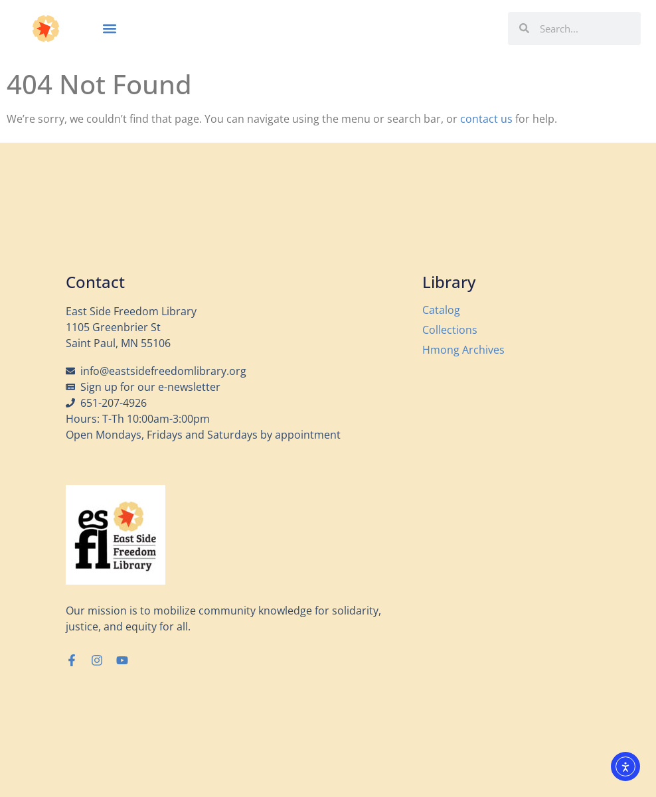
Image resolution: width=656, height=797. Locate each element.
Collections (449, 329)
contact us (486, 118)
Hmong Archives (463, 349)
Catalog (441, 310)
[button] (109, 28)
